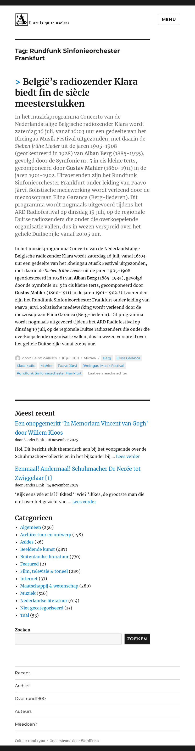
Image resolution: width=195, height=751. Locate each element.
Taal (24, 615)
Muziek (90, 358)
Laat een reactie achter (107, 373)
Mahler (47, 365)
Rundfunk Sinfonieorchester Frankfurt (49, 373)
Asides (27, 542)
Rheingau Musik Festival (103, 365)
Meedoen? (26, 724)
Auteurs (23, 711)
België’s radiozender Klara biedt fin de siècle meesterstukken (76, 92)
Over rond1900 (30, 698)
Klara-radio (26, 365)
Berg (107, 358)
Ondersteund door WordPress (74, 741)
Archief (22, 685)
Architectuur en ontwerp (45, 534)
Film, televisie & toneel (44, 571)
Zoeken (22, 629)
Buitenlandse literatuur (44, 556)
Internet (29, 578)
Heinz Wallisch (44, 358)
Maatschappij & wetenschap (49, 586)
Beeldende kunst (37, 549)
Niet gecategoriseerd (41, 607)
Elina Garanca (128, 358)
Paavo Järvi (67, 365)
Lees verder (128, 456)
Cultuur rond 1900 (30, 741)
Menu (169, 19)
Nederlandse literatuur (43, 600)
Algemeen (30, 527)
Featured (29, 564)
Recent (22, 672)
